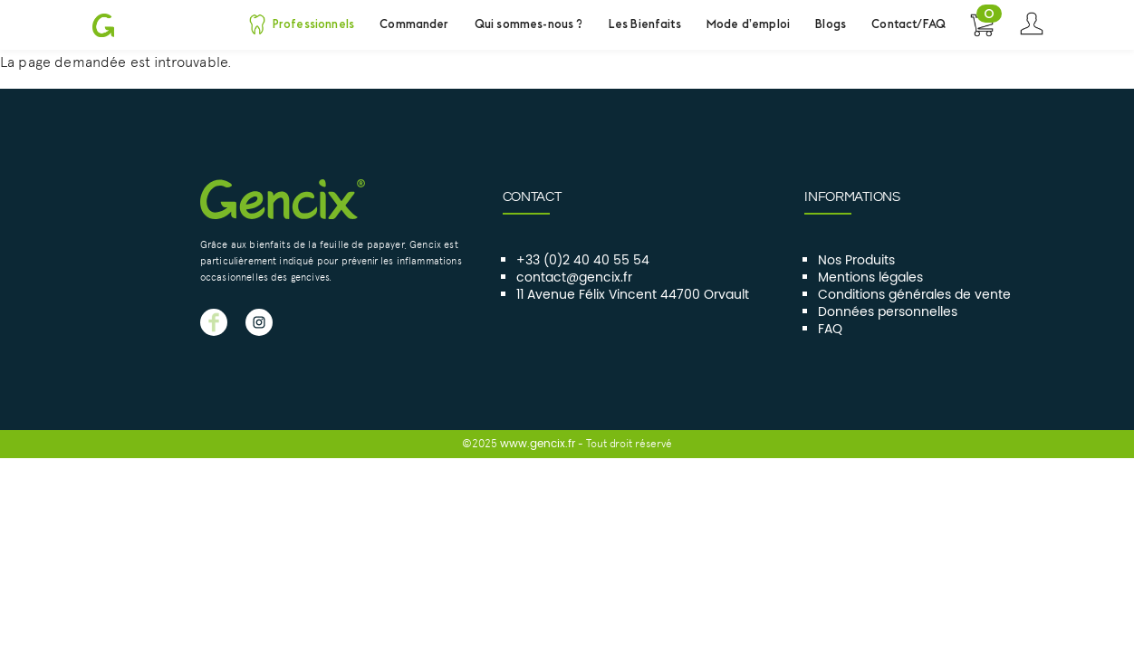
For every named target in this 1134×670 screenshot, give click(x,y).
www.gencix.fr (537, 443)
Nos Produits (856, 260)
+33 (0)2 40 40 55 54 (582, 260)
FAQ (830, 329)
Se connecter (1031, 25)
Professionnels (313, 23)
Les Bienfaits (645, 23)
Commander (414, 23)
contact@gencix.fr (574, 278)
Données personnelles (887, 312)
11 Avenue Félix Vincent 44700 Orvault (632, 295)
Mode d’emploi (748, 23)
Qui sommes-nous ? (529, 23)
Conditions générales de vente (914, 295)
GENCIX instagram (259, 322)
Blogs (830, 23)
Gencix (103, 25)
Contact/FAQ (908, 23)
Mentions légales (870, 278)
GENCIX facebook (213, 322)
